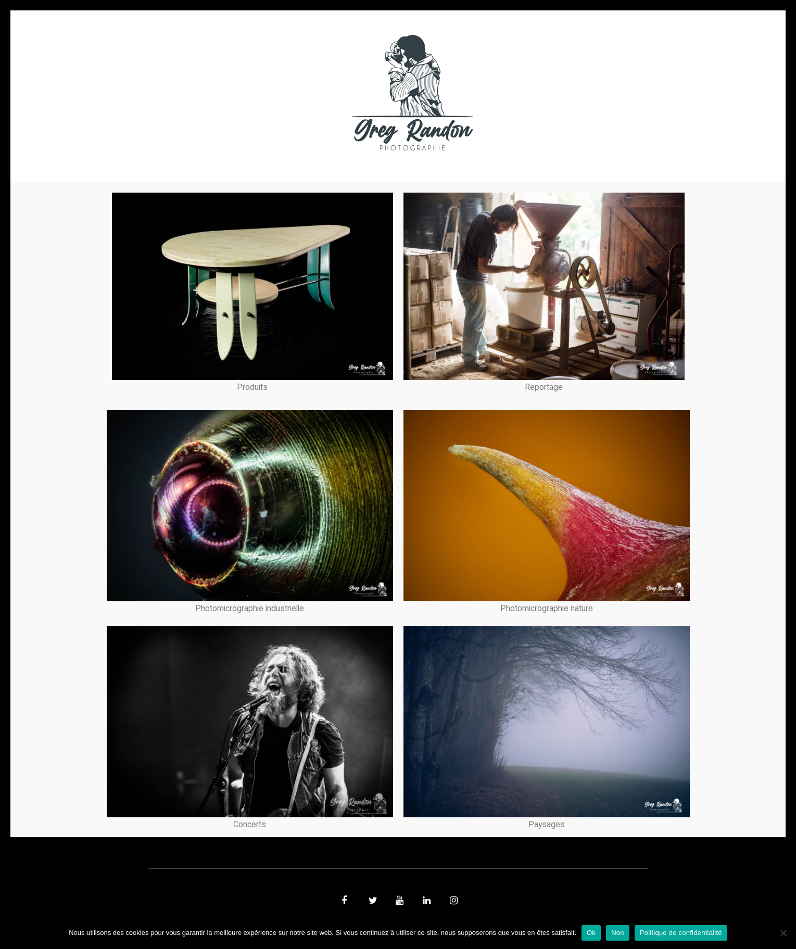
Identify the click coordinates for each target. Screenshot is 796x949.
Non (617, 933)
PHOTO (214, 92)
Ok (591, 933)
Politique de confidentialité (681, 933)
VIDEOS (266, 92)
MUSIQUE (315, 92)
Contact (518, 92)
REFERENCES (578, 92)
